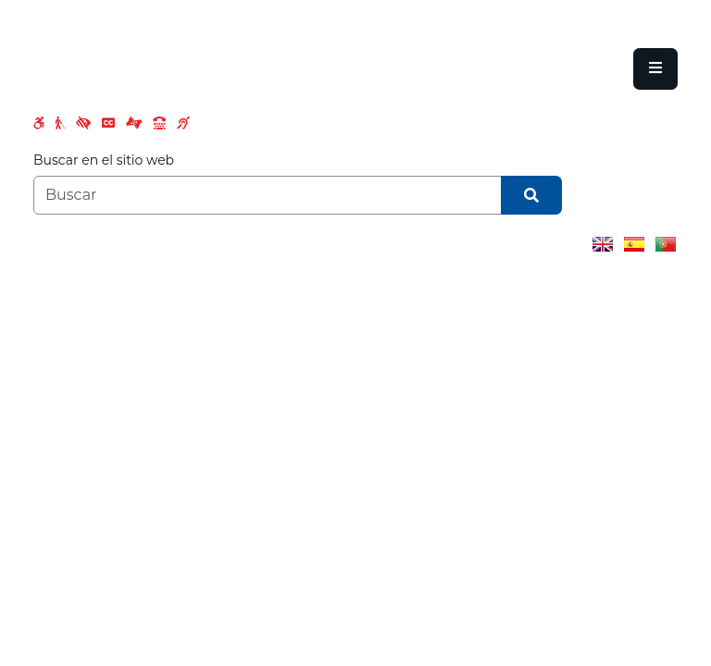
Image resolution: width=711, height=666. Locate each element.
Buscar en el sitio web (103, 160)
